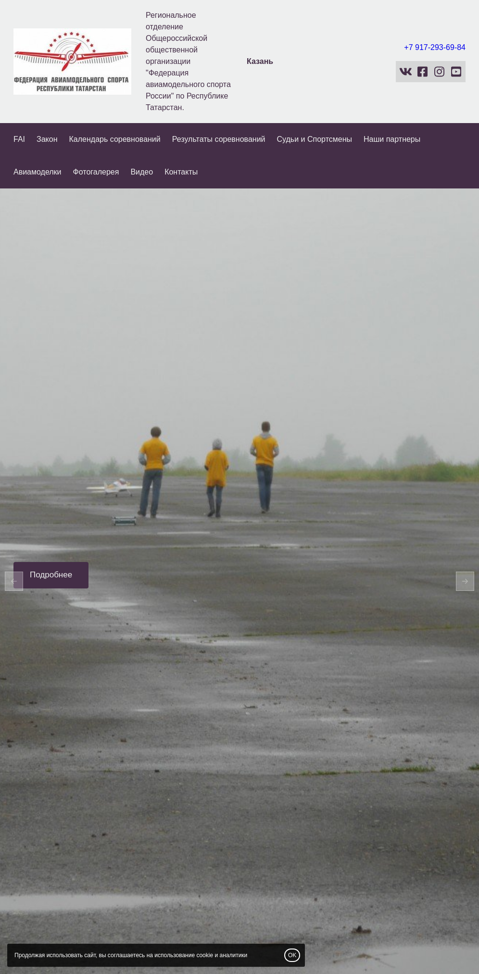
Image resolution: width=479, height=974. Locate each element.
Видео (141, 172)
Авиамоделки (37, 172)
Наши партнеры (392, 139)
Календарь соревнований (115, 139)
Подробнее (51, 574)
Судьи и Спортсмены (315, 139)
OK (292, 955)
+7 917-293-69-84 (435, 47)
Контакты (181, 172)
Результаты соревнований (218, 139)
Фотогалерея (96, 172)
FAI (19, 139)
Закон (47, 139)
